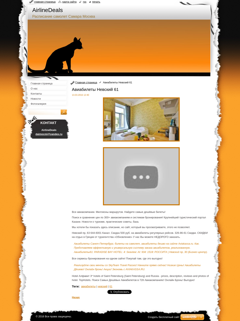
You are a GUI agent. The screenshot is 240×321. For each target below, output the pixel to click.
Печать (96, 1)
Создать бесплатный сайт (163, 317)
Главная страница (86, 82)
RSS (84, 1)
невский (102, 286)
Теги (75, 286)
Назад (76, 297)
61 (110, 286)
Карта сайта (69, 1)
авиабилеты (88, 286)
